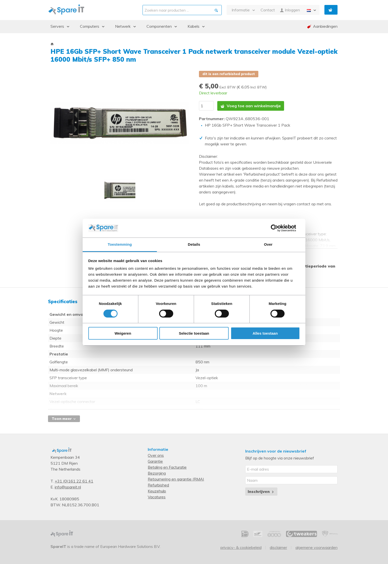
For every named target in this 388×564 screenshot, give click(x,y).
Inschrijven (261, 491)
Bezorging (157, 472)
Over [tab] (268, 244)
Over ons (156, 455)
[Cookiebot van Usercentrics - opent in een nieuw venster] (278, 228)
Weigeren (123, 333)
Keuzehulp (157, 490)
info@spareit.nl (68, 486)
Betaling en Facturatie (167, 466)
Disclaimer (278, 547)
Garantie (155, 460)
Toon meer (64, 418)
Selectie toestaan (194, 333)
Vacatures (157, 496)
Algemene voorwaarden (316, 547)
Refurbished (158, 484)
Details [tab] (194, 244)
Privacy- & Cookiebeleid (241, 547)
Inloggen (290, 10)
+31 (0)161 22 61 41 (74, 480)
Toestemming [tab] (120, 244)
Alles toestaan (265, 333)
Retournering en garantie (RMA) (176, 478)
